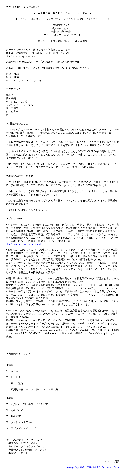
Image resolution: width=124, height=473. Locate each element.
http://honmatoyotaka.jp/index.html (23, 244)
